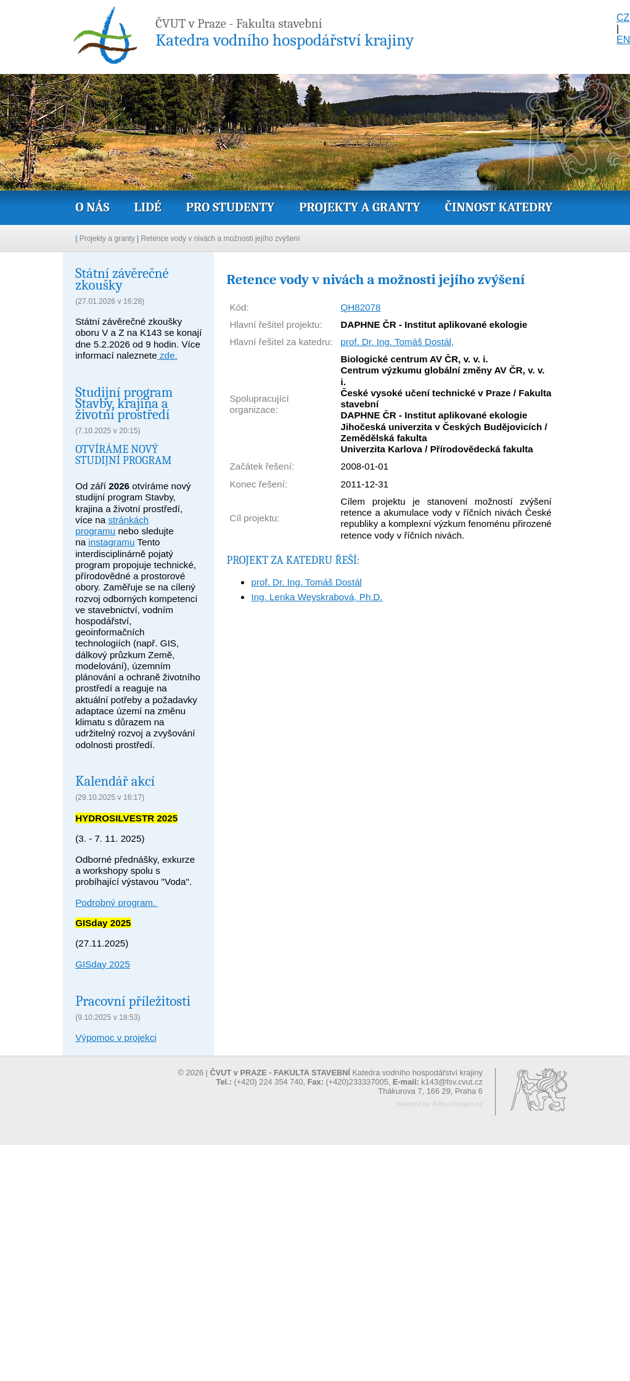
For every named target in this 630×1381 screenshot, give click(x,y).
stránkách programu (112, 525)
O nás (92, 207)
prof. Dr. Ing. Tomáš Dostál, (397, 341)
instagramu (111, 542)
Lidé (147, 207)
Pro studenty (230, 207)
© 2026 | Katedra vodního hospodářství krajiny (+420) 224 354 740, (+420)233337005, (330, 1077)
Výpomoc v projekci (116, 1037)
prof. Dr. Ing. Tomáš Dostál (306, 582)
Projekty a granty (359, 207)
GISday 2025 (102, 964)
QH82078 (360, 307)
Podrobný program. (116, 902)
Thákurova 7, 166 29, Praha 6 (430, 1091)
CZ (622, 17)
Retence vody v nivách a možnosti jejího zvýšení (220, 238)
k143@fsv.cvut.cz (452, 1081)
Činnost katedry (499, 207)
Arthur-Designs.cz (457, 1104)
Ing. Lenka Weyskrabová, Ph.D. (316, 597)
